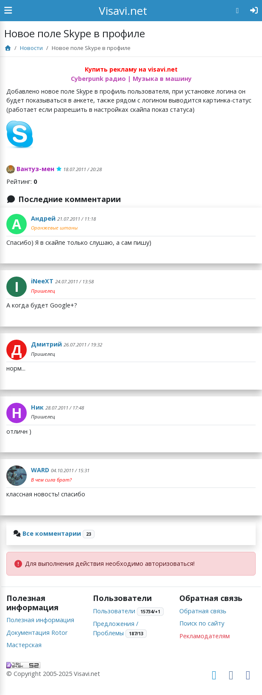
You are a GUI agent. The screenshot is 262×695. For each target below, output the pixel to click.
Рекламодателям (204, 636)
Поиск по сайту (201, 623)
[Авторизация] (254, 10)
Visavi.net (123, 10)
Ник (37, 407)
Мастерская (24, 645)
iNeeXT (42, 281)
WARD (40, 470)
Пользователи (114, 611)
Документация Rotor (36, 633)
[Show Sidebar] (8, 10)
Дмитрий (46, 344)
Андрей (43, 218)
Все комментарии (51, 533)
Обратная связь (202, 611)
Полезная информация (40, 620)
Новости (31, 48)
